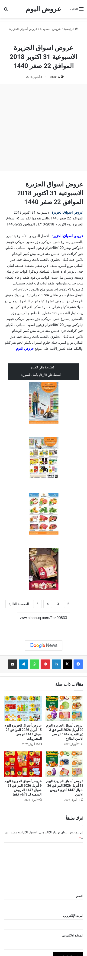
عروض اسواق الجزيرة (67, 212)
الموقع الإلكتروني (72, 935)
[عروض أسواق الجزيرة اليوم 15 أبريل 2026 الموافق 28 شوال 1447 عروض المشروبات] (23, 708)
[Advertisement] (43, 127)
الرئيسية (71, 29)
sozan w (55, 76)
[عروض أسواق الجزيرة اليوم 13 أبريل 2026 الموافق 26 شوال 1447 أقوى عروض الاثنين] (64, 764)
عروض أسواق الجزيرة (23, 29)
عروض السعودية (50, 29)
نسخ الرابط (43, 628)
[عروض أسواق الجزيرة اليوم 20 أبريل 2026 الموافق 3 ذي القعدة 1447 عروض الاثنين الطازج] (64, 708)
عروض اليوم (25, 348)
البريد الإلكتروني (73, 915)
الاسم (79, 896)
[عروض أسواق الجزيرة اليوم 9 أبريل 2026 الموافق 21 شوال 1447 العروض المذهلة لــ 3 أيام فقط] (23, 764)
